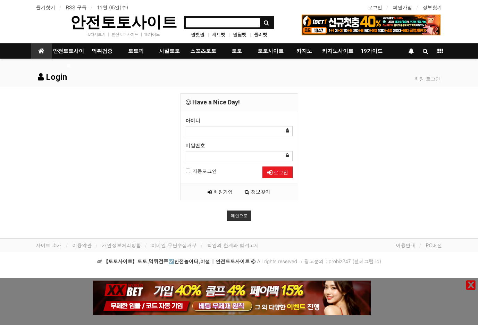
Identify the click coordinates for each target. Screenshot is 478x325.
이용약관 (82, 245)
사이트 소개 (49, 245)
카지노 (304, 51)
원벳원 (197, 34)
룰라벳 (260, 34)
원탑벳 (239, 34)
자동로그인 (201, 171)
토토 (237, 51)
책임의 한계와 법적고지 (233, 245)
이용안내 (405, 245)
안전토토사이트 (123, 22)
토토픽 (136, 51)
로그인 (375, 7)
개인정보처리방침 (121, 245)
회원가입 (402, 7)
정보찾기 (432, 7)
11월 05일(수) (112, 7)
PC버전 (434, 245)
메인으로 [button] (239, 215)
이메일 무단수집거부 (174, 245)
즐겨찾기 (46, 7)
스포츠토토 (203, 51)
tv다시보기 (96, 34)
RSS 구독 (76, 7)
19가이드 (152, 34)
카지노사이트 (337, 51)
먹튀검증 (102, 51)
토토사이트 (271, 51)
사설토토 (169, 51)
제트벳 (218, 34)
